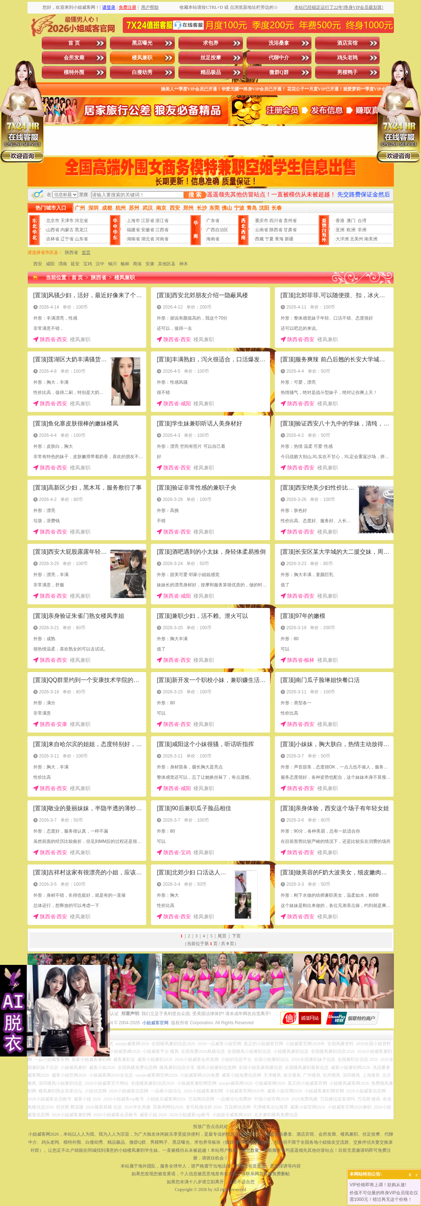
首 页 (74, 43)
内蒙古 (67, 229)
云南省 (261, 229)
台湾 (362, 220)
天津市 (67, 220)
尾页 (222, 935)
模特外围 (74, 72)
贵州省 (290, 220)
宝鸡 (87, 263)
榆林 (125, 263)
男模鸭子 (347, 72)
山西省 (52, 229)
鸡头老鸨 (347, 57)
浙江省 (162, 220)
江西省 (162, 229)
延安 (75, 263)
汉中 (100, 263)
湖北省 (147, 238)
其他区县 (167, 263)
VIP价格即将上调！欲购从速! (378, 1184)
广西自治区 (217, 229)
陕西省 (275, 229)
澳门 (351, 220)
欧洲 (351, 229)
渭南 (62, 263)
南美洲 (370, 238)
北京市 (52, 220)
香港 (340, 220)
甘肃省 (290, 229)
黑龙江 (81, 229)
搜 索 (195, 195)
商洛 (137, 263)
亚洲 (340, 229)
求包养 (210, 43)
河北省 (81, 220)
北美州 (356, 238)
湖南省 (133, 238)
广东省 (212, 220)
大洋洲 (342, 238)
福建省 (133, 229)
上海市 (133, 220)
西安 (37, 263)
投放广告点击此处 (210, 1126)
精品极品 (210, 72)
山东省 (81, 238)
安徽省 (147, 229)
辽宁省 (67, 238)
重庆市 (261, 220)
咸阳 (50, 263)
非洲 (362, 229)
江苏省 (147, 220)
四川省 (275, 220)
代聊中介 (279, 57)
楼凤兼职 (142, 57)
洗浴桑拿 (279, 43)
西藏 (259, 238)
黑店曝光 (142, 43)
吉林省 (52, 238)
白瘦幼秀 (142, 72)
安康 (149, 263)
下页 (236, 935)
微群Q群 (279, 72)
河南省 (162, 238)
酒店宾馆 (347, 43)
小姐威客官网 (155, 1022)
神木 (183, 263)
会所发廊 (74, 57)
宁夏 (269, 238)
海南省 (212, 238)
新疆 (289, 238)
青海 (279, 238)
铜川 (112, 263)
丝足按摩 (210, 57)
